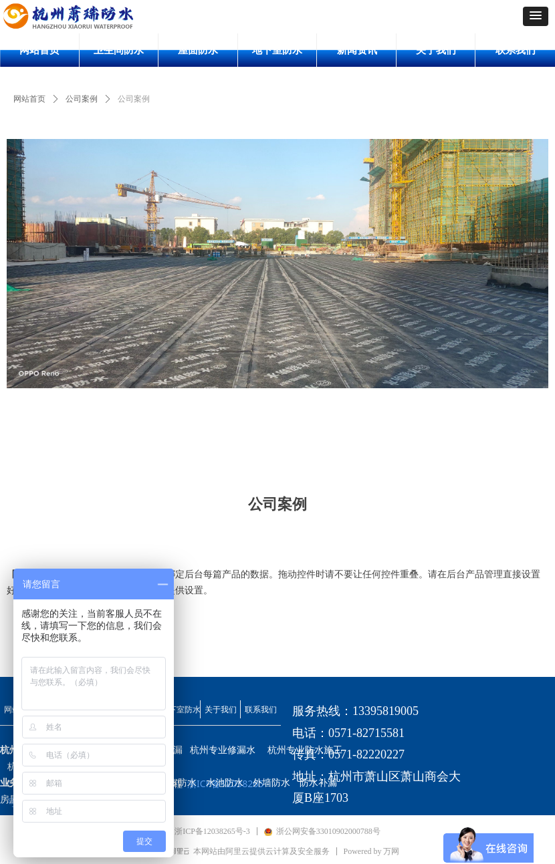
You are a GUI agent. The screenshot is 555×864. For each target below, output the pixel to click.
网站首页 (29, 99)
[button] (535, 16)
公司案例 (82, 99)
